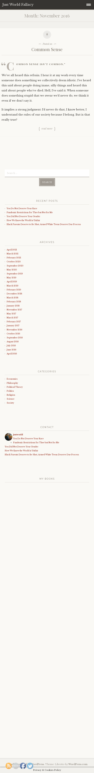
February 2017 (14, 321)
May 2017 (11, 313)
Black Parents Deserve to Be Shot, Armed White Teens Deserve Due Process (44, 224)
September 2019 (15, 273)
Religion (11, 395)
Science (10, 399)
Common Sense (47, 49)
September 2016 (15, 337)
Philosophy (12, 383)
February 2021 (14, 257)
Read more (47, 128)
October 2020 (14, 261)
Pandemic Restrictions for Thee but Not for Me (30, 212)
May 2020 (12, 270)
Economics (12, 379)
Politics (10, 391)
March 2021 (12, 253)
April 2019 (12, 281)
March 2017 (12, 317)
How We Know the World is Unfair (23, 220)
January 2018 (13, 306)
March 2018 (12, 297)
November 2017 (14, 310)
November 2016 (14, 329)
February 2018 (14, 301)
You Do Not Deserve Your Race (22, 208)
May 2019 (11, 277)
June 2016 (11, 349)
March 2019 (12, 286)
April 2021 (12, 250)
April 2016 (12, 353)
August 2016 (13, 341)
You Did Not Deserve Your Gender (23, 216)
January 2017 (13, 325)
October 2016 (13, 333)
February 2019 (14, 290)
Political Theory (15, 387)
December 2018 (14, 293)
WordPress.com (77, 764)
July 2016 (11, 345)
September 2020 (15, 266)
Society (10, 403)
